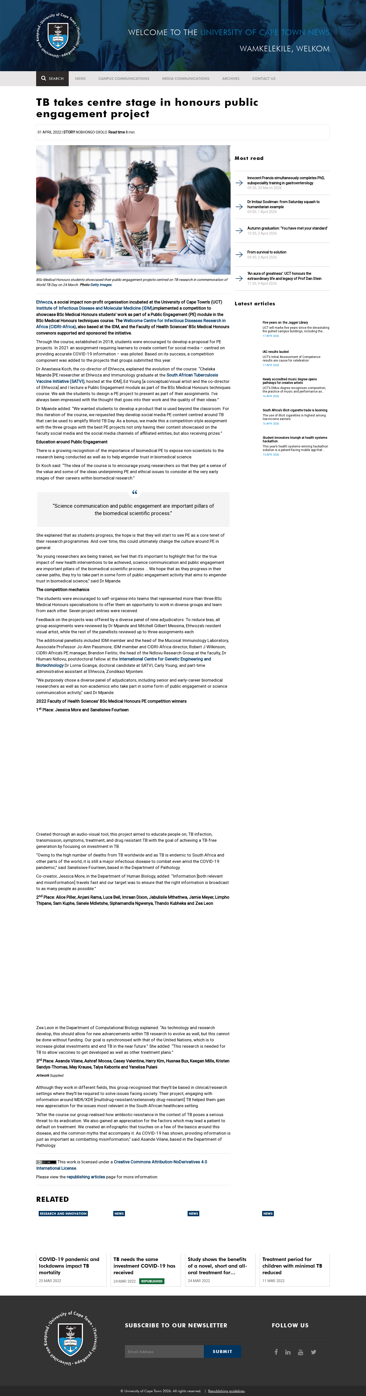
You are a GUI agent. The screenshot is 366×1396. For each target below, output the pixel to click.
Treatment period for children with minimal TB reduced (292, 1265)
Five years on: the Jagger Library (285, 322)
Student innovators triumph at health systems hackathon (295, 439)
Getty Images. (101, 285)
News (80, 79)
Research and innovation (63, 1213)
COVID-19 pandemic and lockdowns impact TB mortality (69, 1265)
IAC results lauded (276, 352)
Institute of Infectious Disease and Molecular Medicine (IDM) (94, 308)
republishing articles (86, 1176)
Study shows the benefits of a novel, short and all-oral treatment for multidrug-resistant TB (217, 1266)
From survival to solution (266, 252)
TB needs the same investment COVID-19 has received (144, 1265)
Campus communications (123, 79)
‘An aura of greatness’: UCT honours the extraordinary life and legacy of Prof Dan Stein (284, 276)
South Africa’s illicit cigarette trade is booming (295, 410)
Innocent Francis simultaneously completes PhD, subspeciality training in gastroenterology (286, 180)
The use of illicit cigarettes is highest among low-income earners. (294, 417)
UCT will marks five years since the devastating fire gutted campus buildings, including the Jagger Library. (296, 329)
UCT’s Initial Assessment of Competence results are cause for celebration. (291, 358)
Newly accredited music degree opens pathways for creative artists (290, 381)
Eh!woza (44, 302)
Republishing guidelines (226, 1391)
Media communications (185, 79)
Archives (231, 79)
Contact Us (264, 79)
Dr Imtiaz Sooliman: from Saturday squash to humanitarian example (283, 204)
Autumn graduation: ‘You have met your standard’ (287, 228)
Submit (222, 1351)
